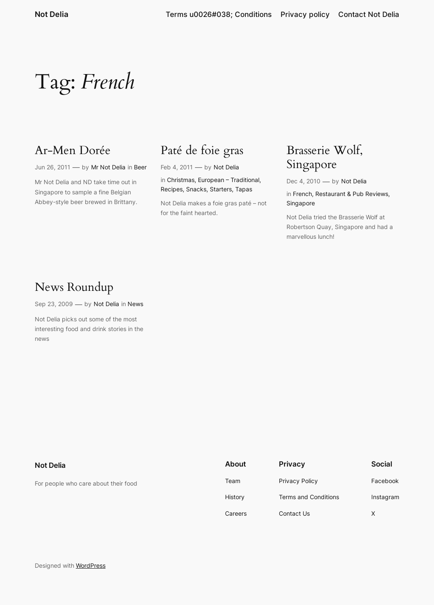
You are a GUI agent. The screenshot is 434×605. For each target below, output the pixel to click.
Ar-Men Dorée (73, 150)
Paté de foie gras (202, 150)
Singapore (301, 203)
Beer (140, 167)
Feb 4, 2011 (177, 167)
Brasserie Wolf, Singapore (325, 157)
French (302, 193)
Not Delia (51, 14)
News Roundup (74, 287)
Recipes (172, 189)
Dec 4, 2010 (303, 181)
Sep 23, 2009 (54, 303)
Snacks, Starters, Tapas (219, 189)
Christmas (181, 179)
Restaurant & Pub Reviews (351, 193)
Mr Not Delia (108, 167)
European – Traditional (228, 179)
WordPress (91, 565)
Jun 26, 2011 (52, 167)
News (135, 303)
